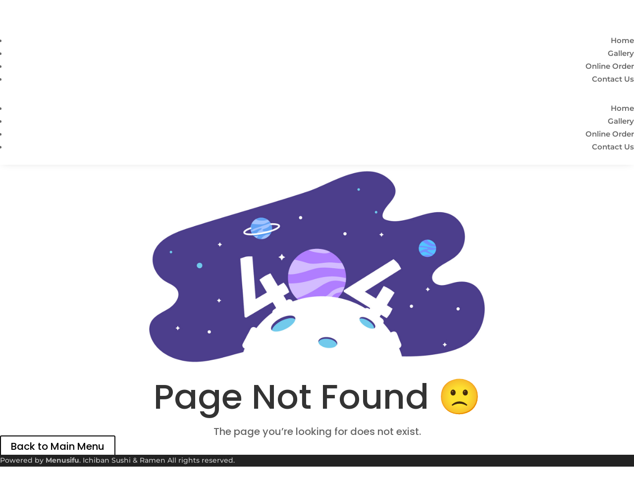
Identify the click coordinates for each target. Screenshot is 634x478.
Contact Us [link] (613, 79)
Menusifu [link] (62, 460)
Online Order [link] (609, 66)
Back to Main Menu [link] (58, 446)
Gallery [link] (621, 53)
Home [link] (622, 40)
